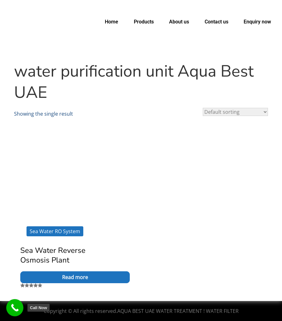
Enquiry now (257, 22)
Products (144, 22)
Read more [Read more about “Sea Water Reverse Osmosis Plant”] (75, 277)
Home (111, 22)
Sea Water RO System (55, 231)
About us (179, 22)
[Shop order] (235, 112)
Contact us (216, 22)
